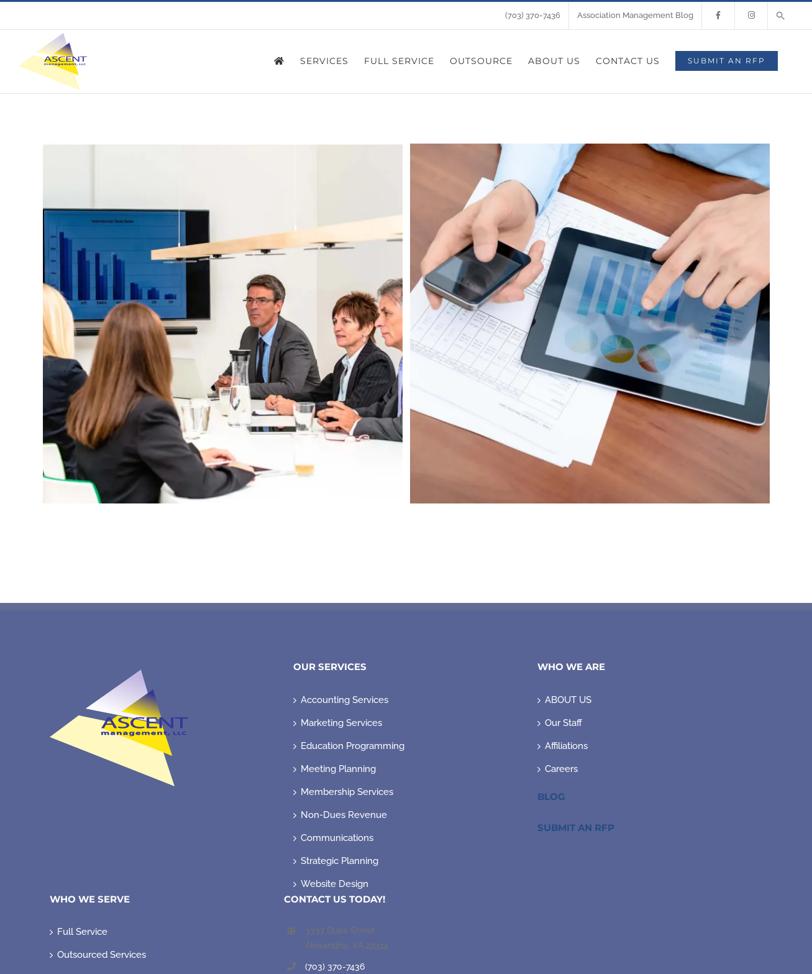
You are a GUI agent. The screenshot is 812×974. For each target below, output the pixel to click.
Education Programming (352, 745)
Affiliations (566, 745)
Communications (337, 837)
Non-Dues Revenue (344, 814)
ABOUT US (568, 699)
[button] (780, 15)
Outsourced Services (101, 954)
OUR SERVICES (330, 667)
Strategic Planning (339, 860)
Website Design (334, 883)
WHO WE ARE (571, 667)
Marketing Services (341, 722)
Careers (561, 768)
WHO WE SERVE (90, 899)
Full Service (82, 931)
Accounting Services (344, 699)
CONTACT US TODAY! (334, 899)
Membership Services (347, 791)
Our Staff (563, 722)
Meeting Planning (338, 768)
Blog (551, 796)
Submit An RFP (575, 828)
